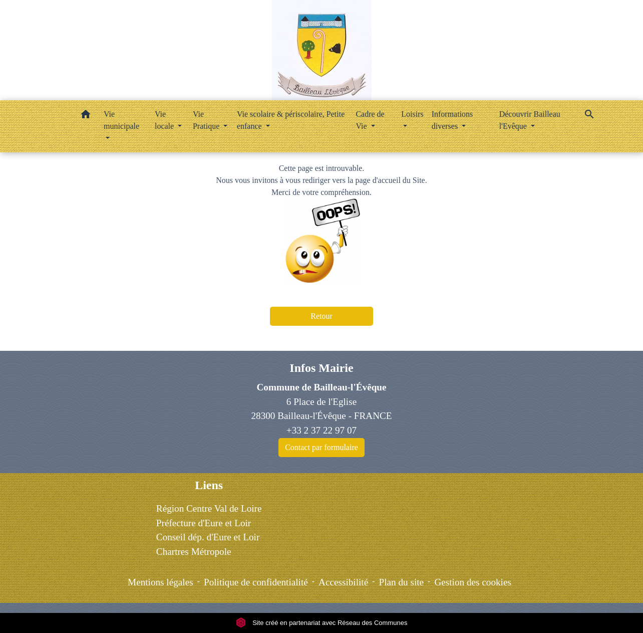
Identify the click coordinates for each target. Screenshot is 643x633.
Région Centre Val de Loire (209, 508)
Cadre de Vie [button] (370, 120)
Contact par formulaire (321, 447)
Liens (209, 485)
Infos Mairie (321, 367)
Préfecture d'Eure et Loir (203, 523)
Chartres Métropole (193, 551)
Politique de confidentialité (256, 582)
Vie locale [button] (165, 120)
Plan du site (401, 582)
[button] (86, 116)
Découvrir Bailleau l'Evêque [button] (529, 120)
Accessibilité (343, 582)
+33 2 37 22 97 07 (321, 430)
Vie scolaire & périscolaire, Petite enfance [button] (291, 120)
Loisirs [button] (412, 114)
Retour (321, 316)
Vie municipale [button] (121, 120)
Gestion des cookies (472, 582)
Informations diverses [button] (452, 120)
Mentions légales (160, 582)
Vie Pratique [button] (207, 120)
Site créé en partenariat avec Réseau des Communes (322, 622)
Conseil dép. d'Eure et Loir (207, 537)
